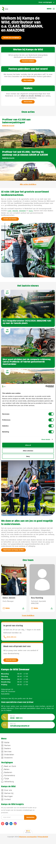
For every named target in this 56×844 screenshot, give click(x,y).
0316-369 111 (9, 636)
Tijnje (6, 778)
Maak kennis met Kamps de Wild (13, 550)
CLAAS (9, 211)
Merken (7, 745)
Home (6, 742)
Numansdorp (9, 775)
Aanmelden (30, 817)
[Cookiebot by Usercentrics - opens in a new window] (45, 386)
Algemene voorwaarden (28, 836)
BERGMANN (22, 211)
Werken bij (8, 793)
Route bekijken (5, 693)
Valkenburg (9, 781)
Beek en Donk (10, 766)
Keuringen (8, 796)
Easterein (8, 772)
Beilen (6, 769)
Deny (28, 456)
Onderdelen (9, 754)
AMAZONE (15, 211)
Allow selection (28, 451)
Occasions (8, 758)
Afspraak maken (11, 660)
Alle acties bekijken (28, 184)
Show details (45, 439)
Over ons (8, 790)
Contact (7, 799)
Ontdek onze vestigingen (11, 37)
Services (7, 751)
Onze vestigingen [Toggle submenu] (45, 2)
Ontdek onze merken (10, 219)
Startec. (31, 211)
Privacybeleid (43, 836)
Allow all (28, 445)
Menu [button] (51, 9)
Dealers (7, 748)
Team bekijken (28, 615)
